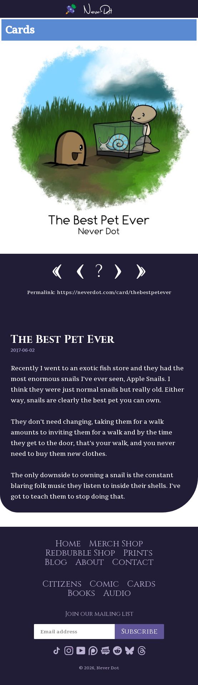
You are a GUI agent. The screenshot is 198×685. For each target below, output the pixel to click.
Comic (104, 584)
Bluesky (129, 650)
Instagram (68, 650)
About (89, 562)
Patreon (93, 650)
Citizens (62, 584)
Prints (138, 553)
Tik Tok (56, 650)
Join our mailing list (99, 614)
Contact (133, 562)
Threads (141, 650)
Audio (117, 593)
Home (68, 543)
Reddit (117, 650)
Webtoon (105, 650)
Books (81, 593)
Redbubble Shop (80, 553)
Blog (56, 562)
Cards (141, 584)
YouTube (80, 650)
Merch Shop (116, 543)
